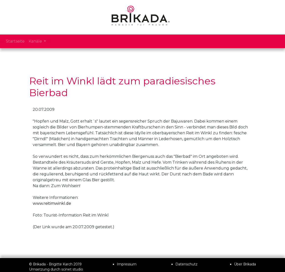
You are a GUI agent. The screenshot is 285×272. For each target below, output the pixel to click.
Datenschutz (186, 264)
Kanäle (36, 41)
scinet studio (72, 269)
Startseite (15, 41)
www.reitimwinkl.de (52, 203)
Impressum (127, 264)
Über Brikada (245, 264)
